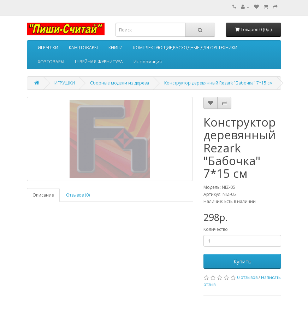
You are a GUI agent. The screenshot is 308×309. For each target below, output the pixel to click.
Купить (242, 261)
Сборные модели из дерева (119, 83)
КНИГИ (115, 48)
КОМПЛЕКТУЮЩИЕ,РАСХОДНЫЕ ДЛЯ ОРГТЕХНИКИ (185, 48)
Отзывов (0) (78, 195)
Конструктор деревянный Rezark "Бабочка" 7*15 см (218, 83)
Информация (148, 62)
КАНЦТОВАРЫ (83, 48)
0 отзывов (247, 277)
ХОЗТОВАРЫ (51, 62)
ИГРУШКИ (48, 48)
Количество (215, 229)
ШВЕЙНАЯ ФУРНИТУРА (99, 62)
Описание (43, 195)
